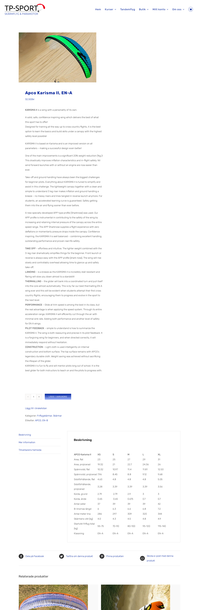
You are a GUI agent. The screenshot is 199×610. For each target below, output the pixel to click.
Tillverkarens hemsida (30, 451)
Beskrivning (25, 436)
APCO (38, 422)
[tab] (40, 436)
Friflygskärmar (44, 417)
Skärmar (57, 417)
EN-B (45, 422)
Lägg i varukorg (58, 398)
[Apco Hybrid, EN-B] (53, 588)
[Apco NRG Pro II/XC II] (135, 588)
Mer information (27, 444)
